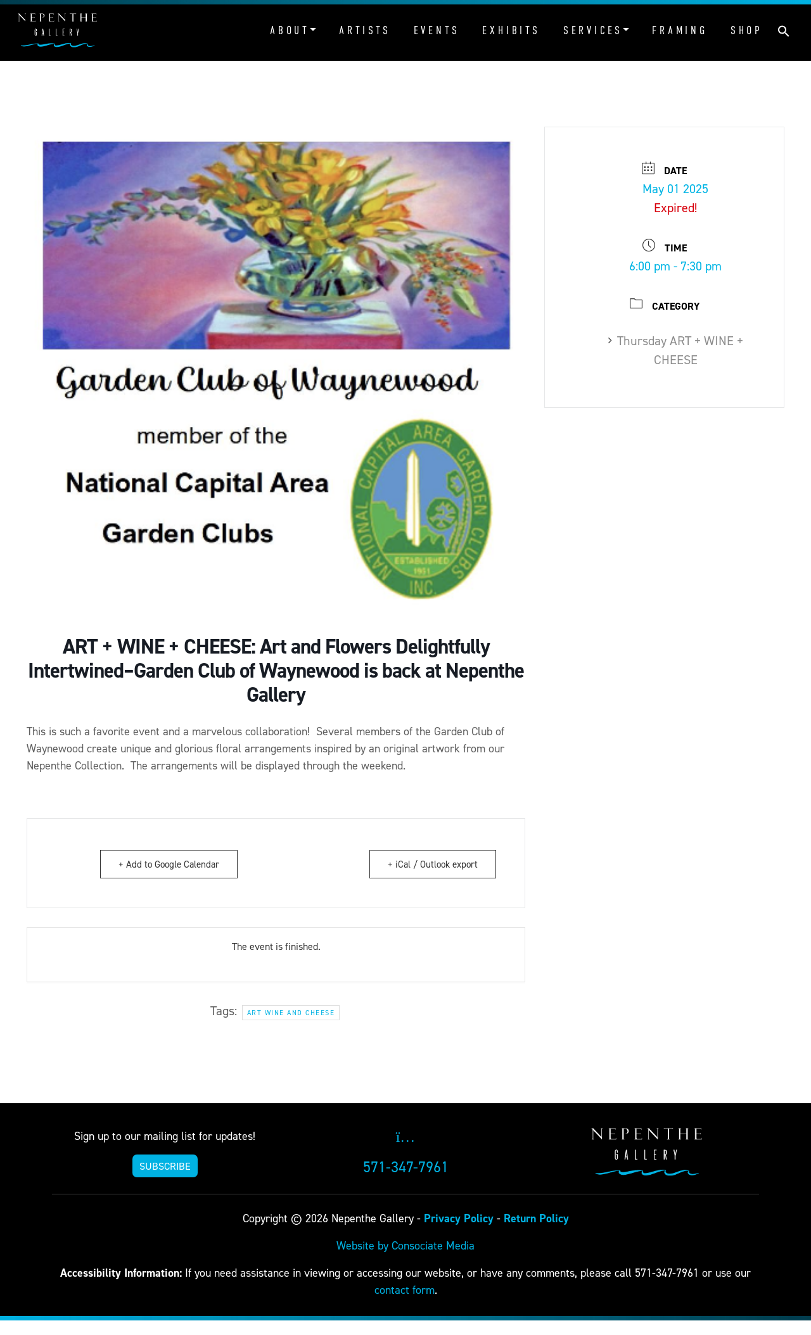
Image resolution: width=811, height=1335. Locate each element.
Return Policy (536, 1218)
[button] (783, 29)
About (290, 30)
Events (437, 30)
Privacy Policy (459, 1218)
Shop (747, 30)
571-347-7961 (406, 1167)
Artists (365, 30)
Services (593, 30)
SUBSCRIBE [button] (165, 1166)
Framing (680, 30)
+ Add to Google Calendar (168, 864)
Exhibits (511, 30)
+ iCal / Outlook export (433, 864)
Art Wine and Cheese (291, 1012)
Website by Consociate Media (405, 1245)
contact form (404, 1289)
